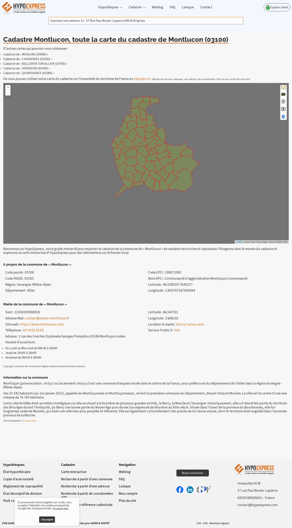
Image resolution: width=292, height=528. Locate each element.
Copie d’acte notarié (18, 479)
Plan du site (127, 500)
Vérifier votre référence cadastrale (87, 504)
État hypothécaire (16, 471)
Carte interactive (73, 471)
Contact (206, 7)
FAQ (172, 7)
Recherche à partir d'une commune (87, 479)
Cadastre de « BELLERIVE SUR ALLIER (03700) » (35, 63)
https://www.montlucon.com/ (42, 324)
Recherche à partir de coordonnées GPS (87, 495)
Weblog (157, 7)
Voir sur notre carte (190, 324)
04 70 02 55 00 (33, 330)
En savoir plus (29, 420)
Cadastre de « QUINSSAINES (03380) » (28, 73)
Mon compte (128, 493)
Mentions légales (219, 523)
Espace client (277, 7)
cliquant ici (142, 78)
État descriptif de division (22, 493)
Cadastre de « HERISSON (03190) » (26, 68)
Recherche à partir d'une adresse (85, 486)
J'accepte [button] (47, 520)
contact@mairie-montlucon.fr (47, 318)
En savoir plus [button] (60, 508)
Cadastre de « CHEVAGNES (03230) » (27, 59)
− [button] (8, 93)
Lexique (188, 7)
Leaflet (239, 242)
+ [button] (8, 87)
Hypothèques (108, 7)
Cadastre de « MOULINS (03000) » (25, 54)
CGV (198, 523)
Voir (177, 330)
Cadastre (135, 7)
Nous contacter (192, 473)
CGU (205, 523)
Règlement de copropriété (23, 486)
